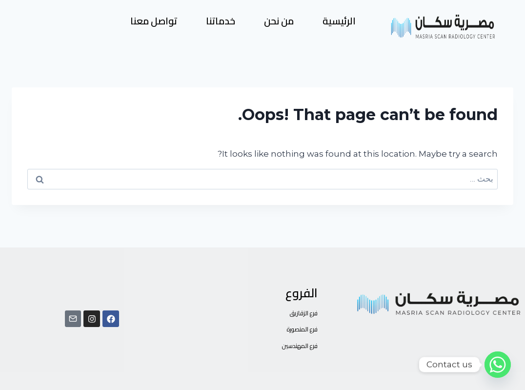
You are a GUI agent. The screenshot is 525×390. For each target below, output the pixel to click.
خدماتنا (220, 21)
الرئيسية (339, 21)
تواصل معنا (153, 21)
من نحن (279, 21)
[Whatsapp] (498, 364)
